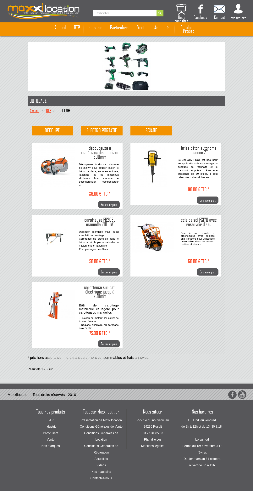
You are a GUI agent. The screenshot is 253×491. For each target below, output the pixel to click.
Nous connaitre (181, 18)
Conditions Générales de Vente (101, 426)
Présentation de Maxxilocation (101, 420)
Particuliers (119, 27)
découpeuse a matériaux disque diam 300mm (99, 152)
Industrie (95, 27)
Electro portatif (102, 130)
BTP (77, 27)
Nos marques (50, 446)
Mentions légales (152, 446)
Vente (141, 27)
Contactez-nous (101, 478)
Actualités (162, 27)
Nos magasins (101, 471)
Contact (219, 16)
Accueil (60, 27)
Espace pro (238, 17)
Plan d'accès (152, 439)
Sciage (151, 130)
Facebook (200, 16)
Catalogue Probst (188, 29)
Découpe (52, 130)
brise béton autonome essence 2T (199, 150)
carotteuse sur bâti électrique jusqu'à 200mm (100, 291)
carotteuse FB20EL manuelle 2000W (99, 221)
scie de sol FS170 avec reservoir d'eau (199, 221)
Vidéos (101, 465)
